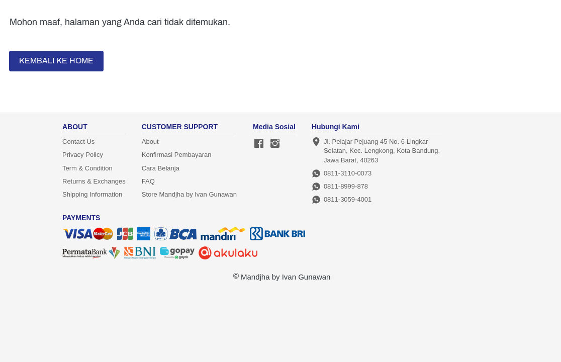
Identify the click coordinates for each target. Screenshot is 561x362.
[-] (259, 143)
